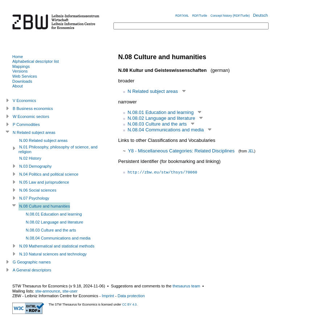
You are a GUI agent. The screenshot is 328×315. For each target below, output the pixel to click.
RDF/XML (182, 15)
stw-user (70, 291)
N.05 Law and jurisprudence (44, 182)
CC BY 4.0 (129, 304)
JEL (251, 151)
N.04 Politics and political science (48, 174)
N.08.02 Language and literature (161, 118)
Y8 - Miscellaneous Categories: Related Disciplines (181, 151)
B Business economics (33, 108)
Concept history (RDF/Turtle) (230, 15)
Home (17, 56)
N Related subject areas (153, 91)
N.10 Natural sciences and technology (53, 254)
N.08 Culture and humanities (44, 206)
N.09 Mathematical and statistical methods (57, 246)
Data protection (131, 296)
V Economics (24, 100)
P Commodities (26, 124)
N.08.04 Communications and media (166, 129)
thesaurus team (186, 286)
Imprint (108, 296)
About (17, 86)
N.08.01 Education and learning (161, 112)
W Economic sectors (31, 116)
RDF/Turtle (199, 15)
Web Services (24, 76)
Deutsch (260, 15)
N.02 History (30, 158)
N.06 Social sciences (38, 190)
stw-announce (47, 291)
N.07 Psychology (34, 198)
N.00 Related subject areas (43, 140)
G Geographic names (32, 262)
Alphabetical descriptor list (35, 61)
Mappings (21, 66)
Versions (20, 71)
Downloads (22, 81)
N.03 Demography (35, 166)
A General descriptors (32, 270)
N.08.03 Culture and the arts (157, 124)
